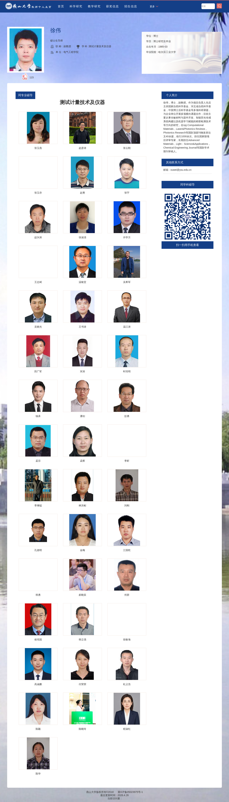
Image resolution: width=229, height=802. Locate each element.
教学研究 (94, 6)
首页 (61, 6)
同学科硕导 (187, 184)
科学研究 (76, 6)
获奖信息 (112, 6)
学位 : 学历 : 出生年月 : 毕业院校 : (161, 43)
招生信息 (130, 6)
